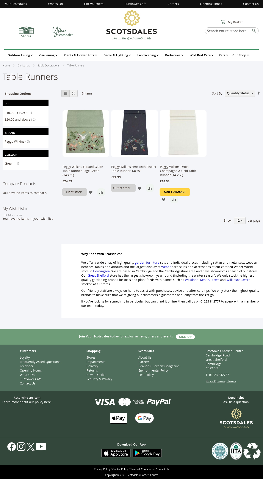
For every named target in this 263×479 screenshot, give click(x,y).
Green (13, 163)
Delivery (92, 366)
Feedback (26, 366)
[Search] (254, 30)
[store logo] (131, 24)
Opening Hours (31, 370)
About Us (145, 357)
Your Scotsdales (15, 4)
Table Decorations (49, 65)
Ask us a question (236, 402)
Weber (166, 267)
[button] (90, 192)
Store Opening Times (221, 381)
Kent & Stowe (209, 280)
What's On (55, 4)
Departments (95, 362)
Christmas (24, 65)
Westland (192, 280)
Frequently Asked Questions (40, 362)
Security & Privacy (99, 379)
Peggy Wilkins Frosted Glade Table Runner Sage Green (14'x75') (83, 171)
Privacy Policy (102, 469)
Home (7, 65)
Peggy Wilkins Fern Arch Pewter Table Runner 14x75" (134, 169)
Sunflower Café (135, 4)
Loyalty (25, 357)
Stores (90, 357)
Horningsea (101, 271)
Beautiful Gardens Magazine (159, 366)
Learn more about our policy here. (27, 402)
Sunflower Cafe (31, 379)
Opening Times (211, 4)
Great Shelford (98, 275)
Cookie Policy (120, 469)
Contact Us (251, 4)
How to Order (96, 375)
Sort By (217, 93)
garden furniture (147, 262)
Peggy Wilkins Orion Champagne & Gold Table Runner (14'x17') (178, 171)
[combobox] (232, 30)
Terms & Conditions (142, 469)
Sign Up (185, 337)
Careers (173, 4)
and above (21, 119)
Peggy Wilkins (18, 141)
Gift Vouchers (93, 4)
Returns (92, 370)
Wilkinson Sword (238, 280)
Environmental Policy (153, 370)
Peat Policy (146, 375)
